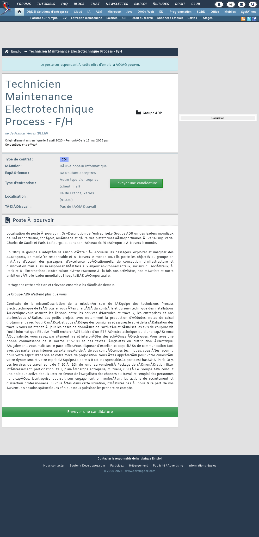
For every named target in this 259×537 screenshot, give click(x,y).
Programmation (181, 12)
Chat (95, 4)
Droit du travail (142, 18)
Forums (23, 4)
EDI (161, 12)
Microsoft (114, 12)
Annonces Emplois (170, 18)
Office (215, 12)
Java (129, 12)
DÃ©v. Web (146, 12)
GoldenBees (13, 145)
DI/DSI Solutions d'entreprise (48, 12)
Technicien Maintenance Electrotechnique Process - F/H (75, 51)
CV (65, 18)
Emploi (140, 4)
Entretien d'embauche (86, 18)
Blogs (79, 4)
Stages (208, 18)
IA (88, 12)
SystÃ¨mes (248, 12)
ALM (99, 12)
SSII (124, 18)
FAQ (64, 4)
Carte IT (193, 18)
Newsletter (116, 4)
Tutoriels (46, 4)
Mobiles (230, 12)
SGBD (201, 12)
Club (195, 4)
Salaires (112, 18)
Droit (180, 4)
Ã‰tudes (160, 4)
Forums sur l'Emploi (44, 18)
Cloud (78, 12)
